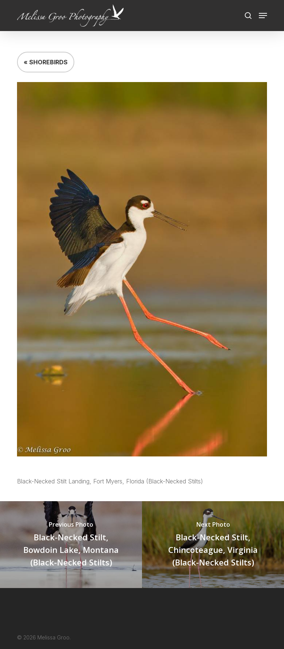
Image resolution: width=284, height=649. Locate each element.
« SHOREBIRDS (46, 62)
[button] (263, 15)
